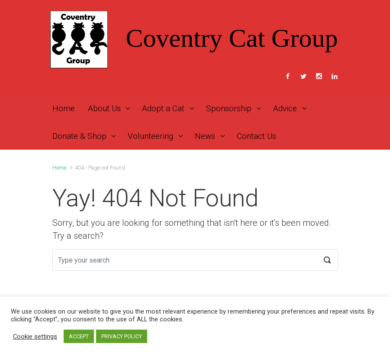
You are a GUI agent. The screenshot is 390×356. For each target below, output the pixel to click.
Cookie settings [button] (35, 336)
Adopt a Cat (163, 108)
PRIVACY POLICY (121, 336)
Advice (285, 108)
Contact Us (256, 136)
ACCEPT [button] (79, 336)
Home (63, 108)
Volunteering (150, 136)
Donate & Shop (79, 136)
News (205, 136)
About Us (104, 108)
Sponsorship (228, 108)
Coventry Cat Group (232, 38)
